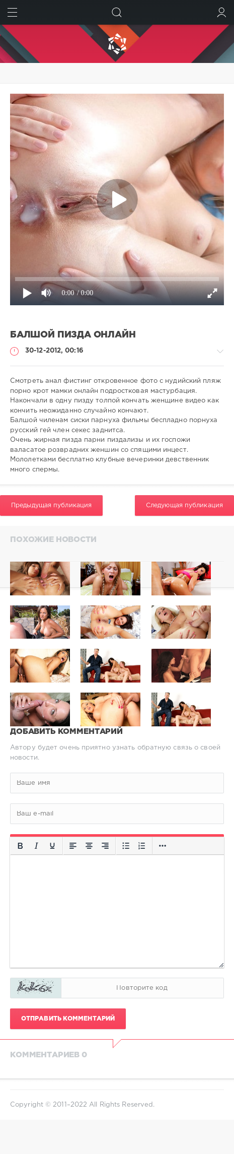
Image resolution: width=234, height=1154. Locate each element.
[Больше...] (20, 863)
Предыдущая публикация (51, 505)
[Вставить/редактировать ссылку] (179, 845)
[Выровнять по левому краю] (73, 845)
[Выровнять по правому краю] (105, 845)
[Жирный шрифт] (20, 845)
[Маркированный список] (126, 845)
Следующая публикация (184, 505)
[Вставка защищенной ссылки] (195, 845)
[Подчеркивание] (52, 845)
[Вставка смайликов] (162, 845)
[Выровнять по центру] (89, 845)
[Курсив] (36, 845)
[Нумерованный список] (142, 845)
